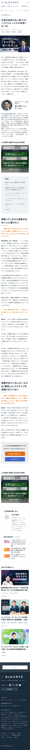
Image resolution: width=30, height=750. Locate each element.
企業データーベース (16, 721)
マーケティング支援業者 (22, 725)
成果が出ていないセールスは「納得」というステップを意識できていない (15, 189)
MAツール (3, 712)
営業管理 (14, 32)
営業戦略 (20, 32)
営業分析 (26, 622)
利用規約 (2, 737)
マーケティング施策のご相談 (13, 705)
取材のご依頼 (3, 733)
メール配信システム (21, 712)
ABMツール (25, 723)
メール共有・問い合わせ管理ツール (8, 728)
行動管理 (20, 622)
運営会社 (15, 737)
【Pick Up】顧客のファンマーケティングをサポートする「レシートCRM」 (18, 556)
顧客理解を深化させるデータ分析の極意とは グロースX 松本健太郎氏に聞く (14, 589)
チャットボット (4, 716)
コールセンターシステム (5, 719)
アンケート (6, 699)
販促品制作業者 (4, 725)
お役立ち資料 (23, 699)
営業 (3, 32)
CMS (10, 717)
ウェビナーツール (22, 717)
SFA (7, 712)
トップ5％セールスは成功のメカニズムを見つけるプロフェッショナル (15, 194)
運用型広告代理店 (23, 716)
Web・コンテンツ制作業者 (13, 716)
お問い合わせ (9, 737)
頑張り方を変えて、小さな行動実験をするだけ (15, 205)
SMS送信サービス (11, 727)
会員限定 (4, 622)
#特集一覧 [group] (9, 6)
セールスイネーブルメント (6, 721)
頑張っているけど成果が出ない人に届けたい (15, 183)
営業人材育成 (14, 622)
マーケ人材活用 (15, 717)
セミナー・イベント (16, 699)
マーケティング (5, 593)
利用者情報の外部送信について (17, 735)
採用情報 (18, 733)
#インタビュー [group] (16, 6)
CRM (21, 714)
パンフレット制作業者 (12, 725)
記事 (2, 699)
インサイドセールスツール (6, 723)
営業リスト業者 (24, 721)
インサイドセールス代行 (17, 723)
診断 (10, 699)
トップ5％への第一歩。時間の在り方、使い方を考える (15, 199)
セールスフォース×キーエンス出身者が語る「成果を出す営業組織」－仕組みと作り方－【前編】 (15, 618)
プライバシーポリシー (5, 735)
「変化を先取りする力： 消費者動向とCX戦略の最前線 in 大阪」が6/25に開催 (18, 550)
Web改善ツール (4, 714)
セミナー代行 (18, 727)
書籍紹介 (7, 209)
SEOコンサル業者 (4, 717)
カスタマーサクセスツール (17, 719)
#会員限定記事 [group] (24, 6)
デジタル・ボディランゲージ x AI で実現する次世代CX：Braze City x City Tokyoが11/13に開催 (18, 542)
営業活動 (8, 32)
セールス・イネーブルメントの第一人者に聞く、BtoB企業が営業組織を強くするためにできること (14, 648)
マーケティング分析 (13, 593)
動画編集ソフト (4, 727)
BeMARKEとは (4, 705)
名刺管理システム (12, 712)
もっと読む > (17, 537)
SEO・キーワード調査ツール (14, 714)
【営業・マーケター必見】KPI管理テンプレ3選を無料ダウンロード (15, 164)
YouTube (19, 530)
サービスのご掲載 (11, 733)
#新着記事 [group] (3, 6)
